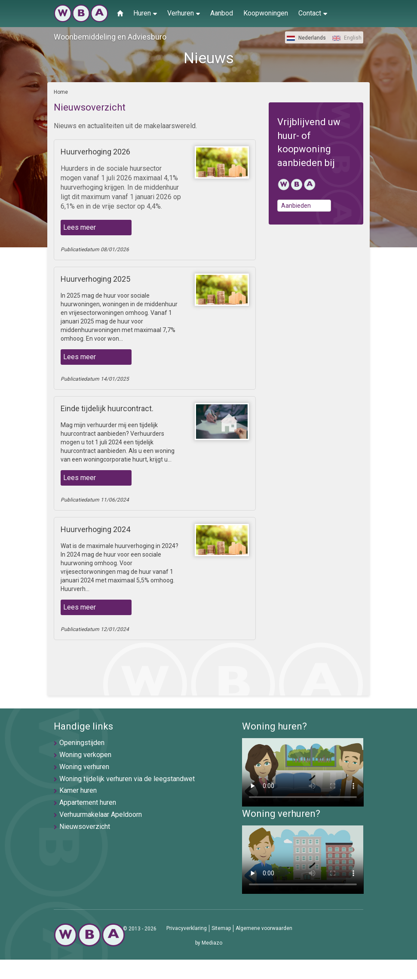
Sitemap (221, 928)
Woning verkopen (85, 755)
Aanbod (221, 13)
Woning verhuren (84, 767)
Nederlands (306, 38)
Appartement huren (87, 802)
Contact (312, 13)
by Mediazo (208, 943)
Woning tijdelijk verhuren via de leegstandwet (127, 779)
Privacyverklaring (186, 928)
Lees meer (79, 227)
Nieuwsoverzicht (84, 826)
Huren (145, 13)
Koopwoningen (265, 13)
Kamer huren (78, 790)
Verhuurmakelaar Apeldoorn (100, 814)
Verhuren (183, 13)
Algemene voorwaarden (264, 928)
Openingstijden (81, 743)
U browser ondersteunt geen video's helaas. (303, 772)
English (347, 38)
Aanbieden (296, 205)
